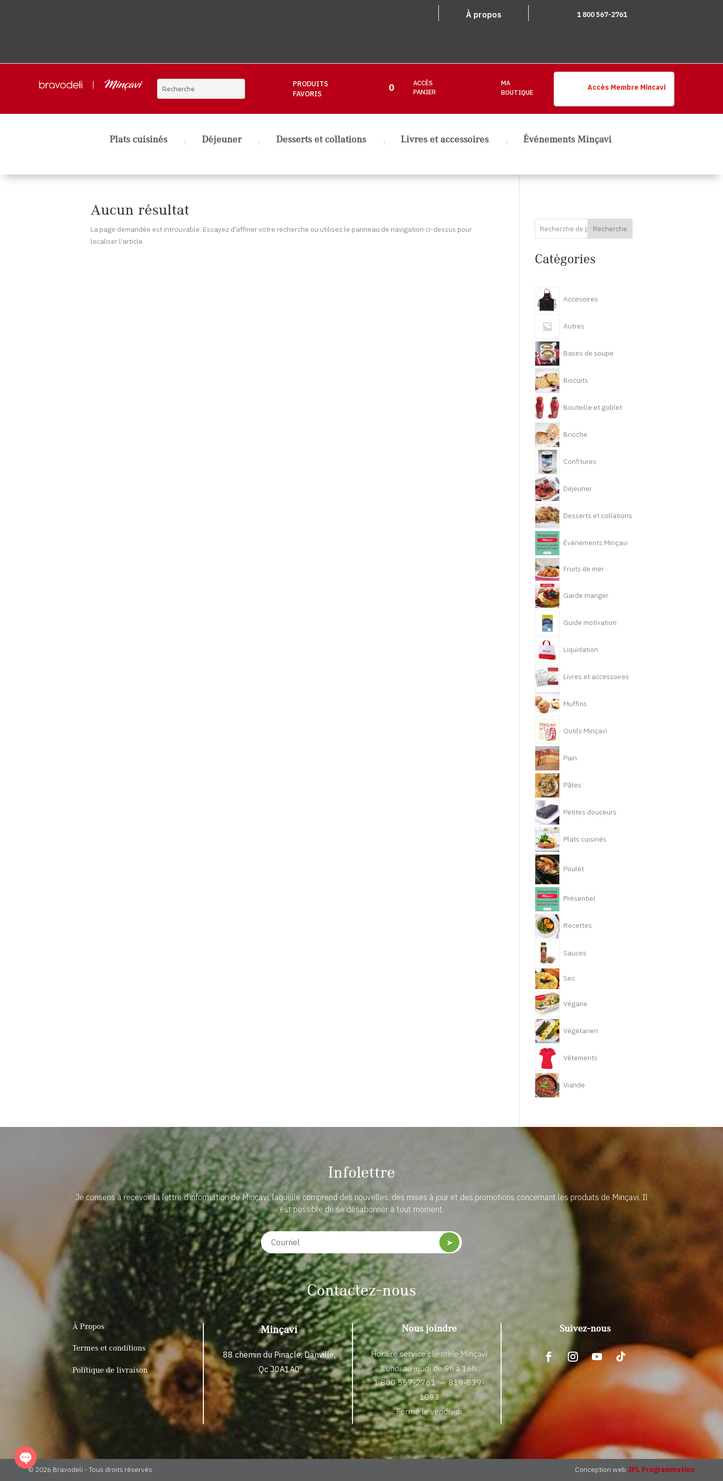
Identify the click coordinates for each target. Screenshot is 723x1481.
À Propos (88, 1327)
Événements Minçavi (567, 141)
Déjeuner (222, 141)
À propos (484, 15)
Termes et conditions (109, 1349)
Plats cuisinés (138, 141)
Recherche (610, 228)
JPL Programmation (661, 1469)
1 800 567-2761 (602, 14)
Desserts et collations (321, 141)
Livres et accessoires (445, 141)
